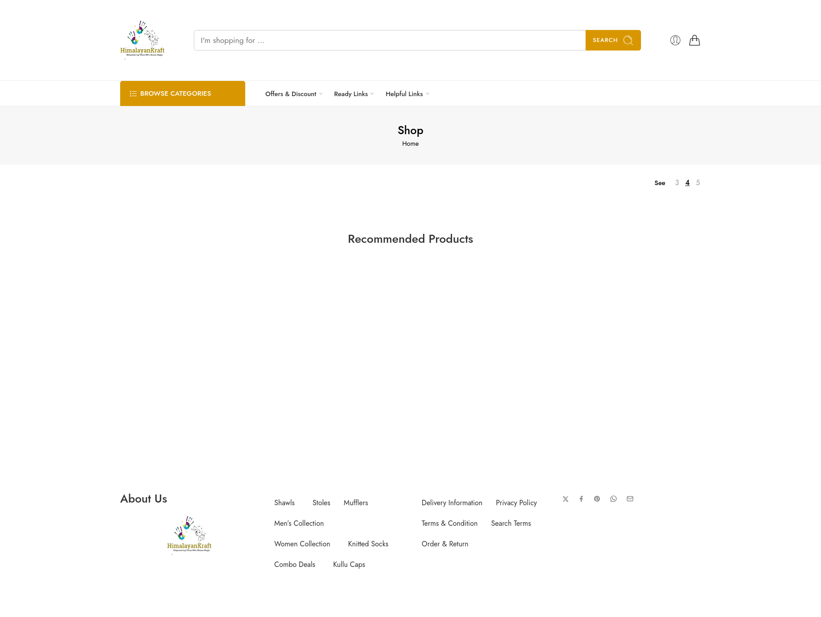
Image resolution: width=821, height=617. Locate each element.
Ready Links (351, 93)
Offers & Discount (290, 93)
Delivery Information (452, 503)
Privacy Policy (516, 503)
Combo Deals (294, 564)
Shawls (284, 503)
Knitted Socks (368, 544)
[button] (287, 503)
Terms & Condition (450, 523)
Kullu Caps (349, 564)
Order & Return (445, 544)
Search (613, 40)
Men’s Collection (299, 523)
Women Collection (302, 544)
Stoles (322, 503)
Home (410, 143)
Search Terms (511, 523)
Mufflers (356, 503)
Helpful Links (404, 93)
